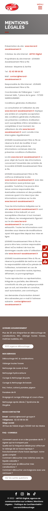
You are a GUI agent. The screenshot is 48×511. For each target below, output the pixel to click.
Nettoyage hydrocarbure (14, 373)
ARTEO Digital (35, 54)
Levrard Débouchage (24, 507)
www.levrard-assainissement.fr (19, 111)
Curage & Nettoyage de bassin (16, 382)
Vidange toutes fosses (13, 363)
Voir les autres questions (16, 478)
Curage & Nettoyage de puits (16, 378)
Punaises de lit (9, 392)
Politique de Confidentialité (27, 504)
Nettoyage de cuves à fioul (15, 368)
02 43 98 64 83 (21, 420)
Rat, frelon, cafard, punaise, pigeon (18, 387)
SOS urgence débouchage (17, 346)
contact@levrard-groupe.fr (22, 416)
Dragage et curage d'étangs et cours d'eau (22, 397)
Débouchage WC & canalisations (17, 358)
